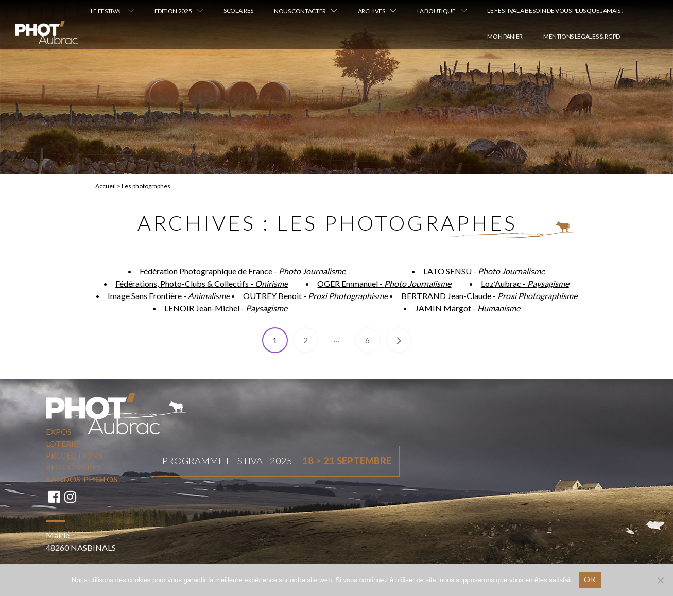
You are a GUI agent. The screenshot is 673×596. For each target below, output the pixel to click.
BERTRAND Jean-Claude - (489, 296)
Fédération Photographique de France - (243, 271)
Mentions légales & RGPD (581, 36)
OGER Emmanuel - (384, 283)
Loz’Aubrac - (525, 283)
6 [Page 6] (367, 340)
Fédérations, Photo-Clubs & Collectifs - (201, 283)
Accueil (105, 186)
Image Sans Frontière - (169, 296)
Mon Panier (505, 36)
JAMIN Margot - (467, 308)
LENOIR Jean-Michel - (225, 308)
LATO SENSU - (484, 271)
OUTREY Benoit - (315, 296)
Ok (590, 579)
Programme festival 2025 (276, 461)
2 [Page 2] (305, 340)
